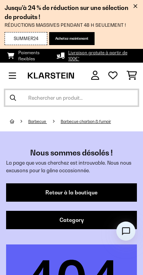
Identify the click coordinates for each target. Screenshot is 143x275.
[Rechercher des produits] (71, 98)
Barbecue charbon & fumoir (86, 121)
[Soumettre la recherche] (13, 97)
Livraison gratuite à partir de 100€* (97, 55)
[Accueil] (19, 121)
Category (71, 220)
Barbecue (37, 121)
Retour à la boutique (71, 192)
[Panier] (132, 75)
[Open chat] (125, 231)
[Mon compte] (95, 75)
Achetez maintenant (71, 38)
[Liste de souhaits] (112, 75)
